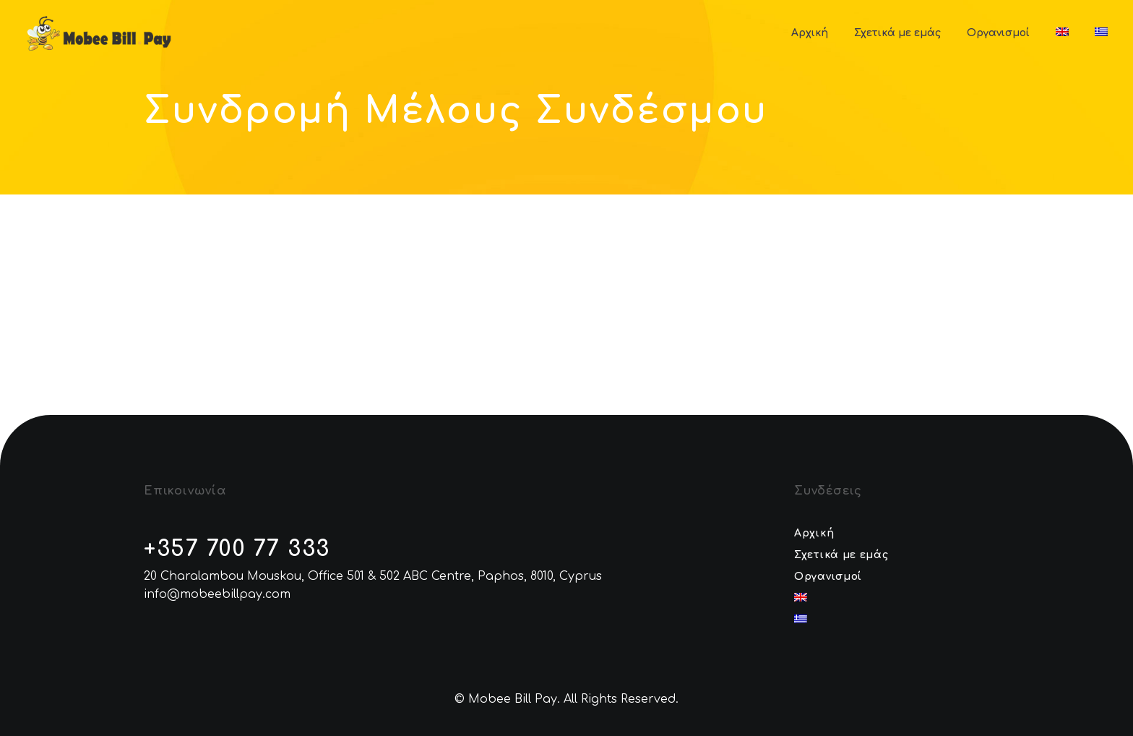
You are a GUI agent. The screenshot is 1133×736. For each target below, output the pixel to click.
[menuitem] (1062, 33)
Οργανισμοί (998, 32)
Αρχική (809, 32)
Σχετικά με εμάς (897, 32)
